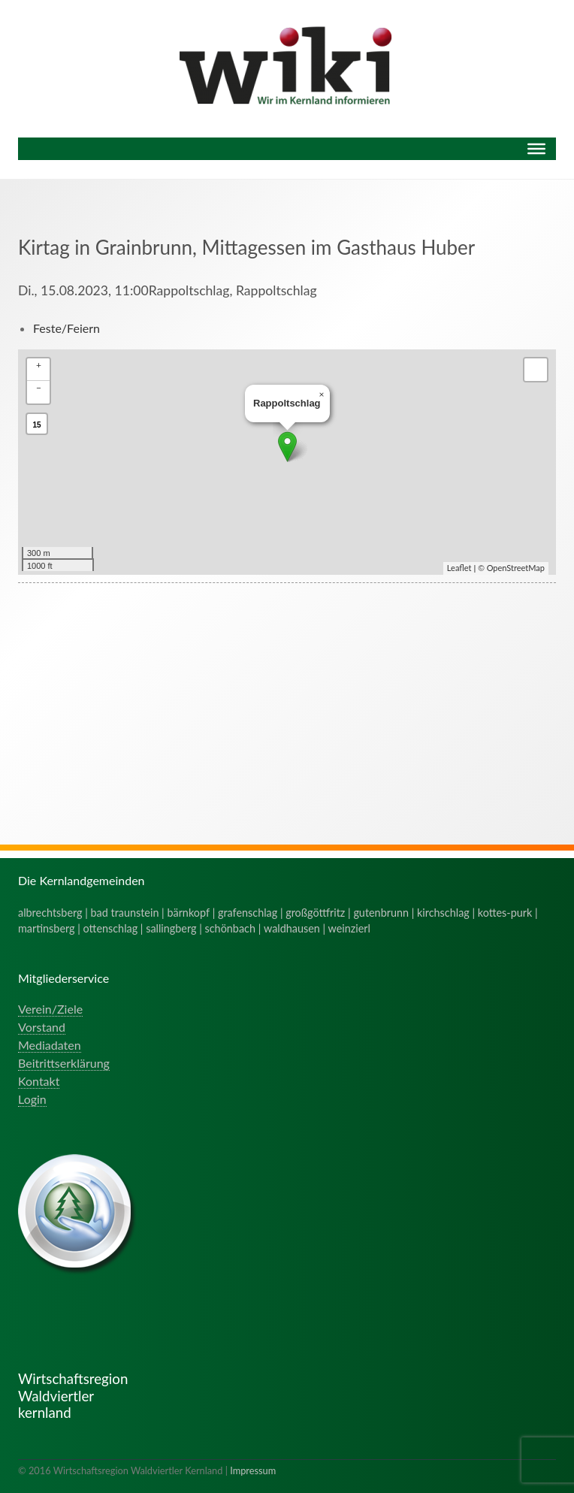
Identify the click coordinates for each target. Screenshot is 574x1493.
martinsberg (46, 928)
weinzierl (349, 928)
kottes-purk (505, 912)
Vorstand (41, 1027)
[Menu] (536, 149)
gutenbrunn (381, 912)
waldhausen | (296, 928)
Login (32, 1099)
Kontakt (38, 1081)
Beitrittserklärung (64, 1063)
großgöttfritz (315, 912)
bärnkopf (188, 912)
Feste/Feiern (66, 328)
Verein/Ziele (50, 1009)
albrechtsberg (50, 912)
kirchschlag (443, 912)
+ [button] (38, 364)
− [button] (38, 387)
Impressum (253, 1470)
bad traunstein (125, 912)
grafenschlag (247, 912)
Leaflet (459, 568)
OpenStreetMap (516, 568)
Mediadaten (49, 1045)
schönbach (230, 928)
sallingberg (171, 928)
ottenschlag (110, 928)
